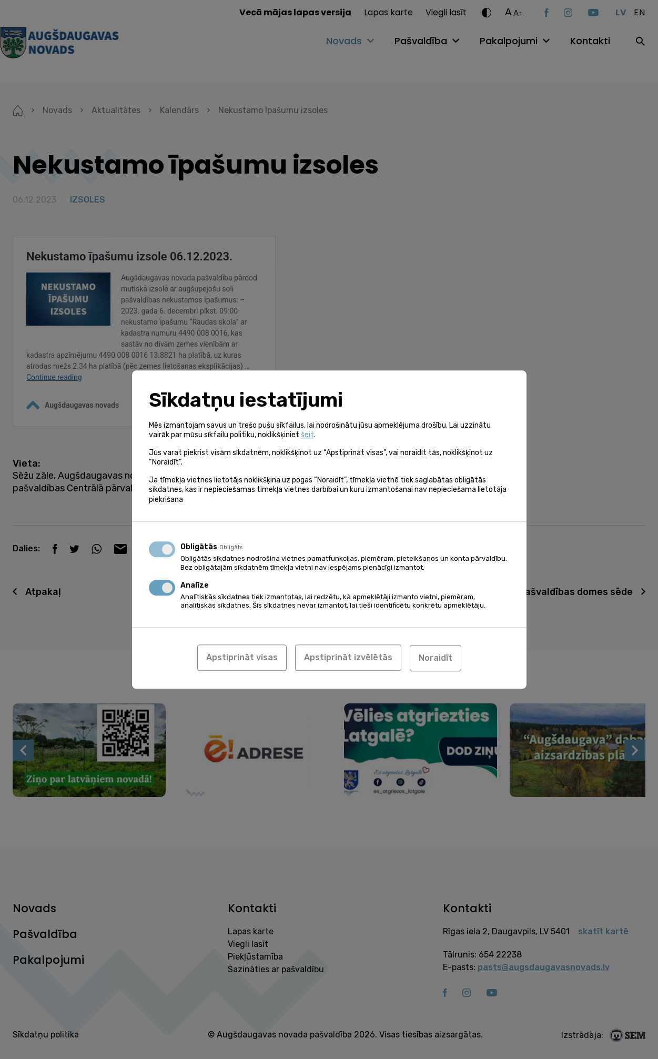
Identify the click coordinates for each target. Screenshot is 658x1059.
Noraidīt (435, 658)
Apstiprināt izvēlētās (348, 658)
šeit (307, 435)
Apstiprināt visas (242, 658)
